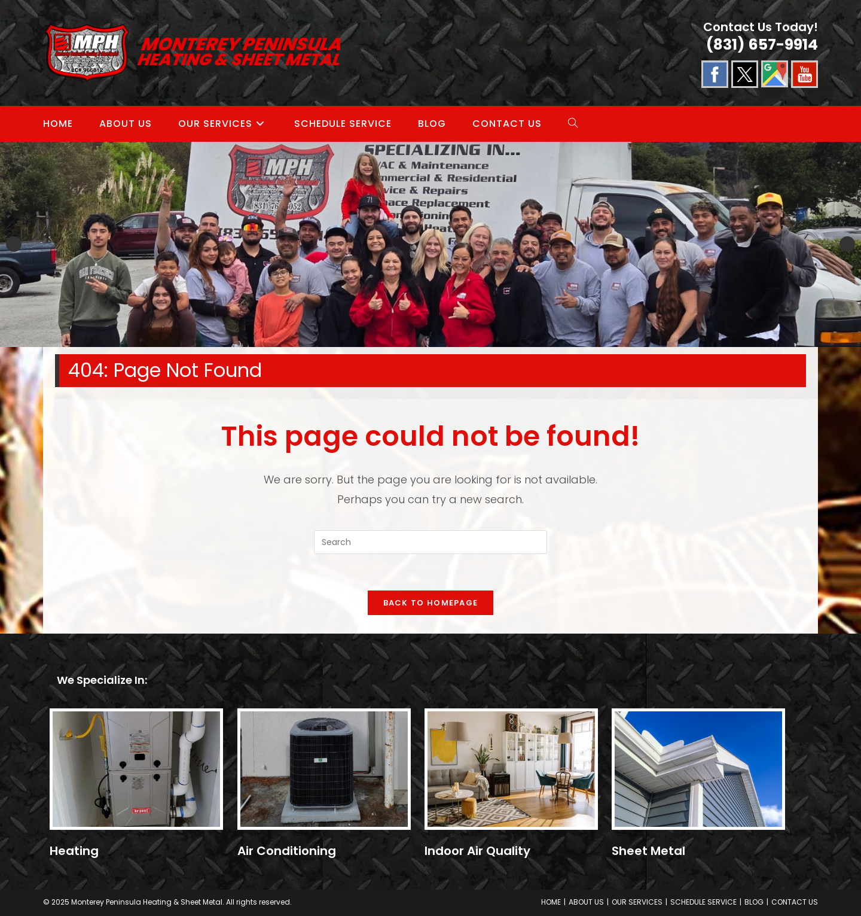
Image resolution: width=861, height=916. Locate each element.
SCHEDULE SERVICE (703, 902)
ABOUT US (586, 902)
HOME (551, 902)
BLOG (754, 902)
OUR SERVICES (637, 902)
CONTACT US (794, 902)
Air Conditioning (286, 850)
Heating (74, 850)
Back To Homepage (430, 602)
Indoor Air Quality (477, 850)
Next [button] (847, 244)
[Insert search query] (430, 542)
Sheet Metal (648, 850)
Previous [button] (14, 244)
